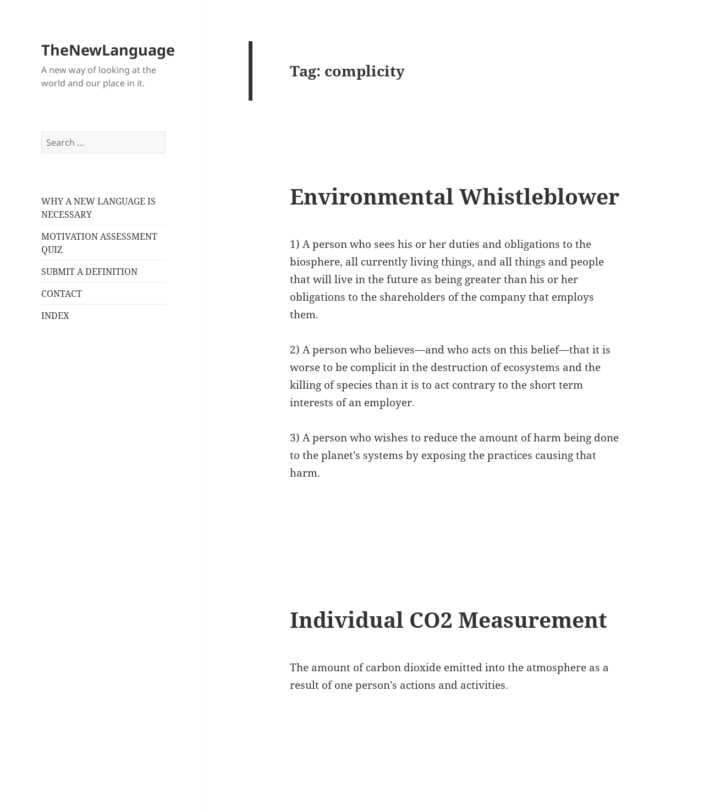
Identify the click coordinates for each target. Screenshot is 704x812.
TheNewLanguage (108, 50)
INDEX (55, 316)
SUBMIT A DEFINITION (89, 272)
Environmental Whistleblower (454, 196)
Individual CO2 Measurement (448, 619)
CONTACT (61, 294)
